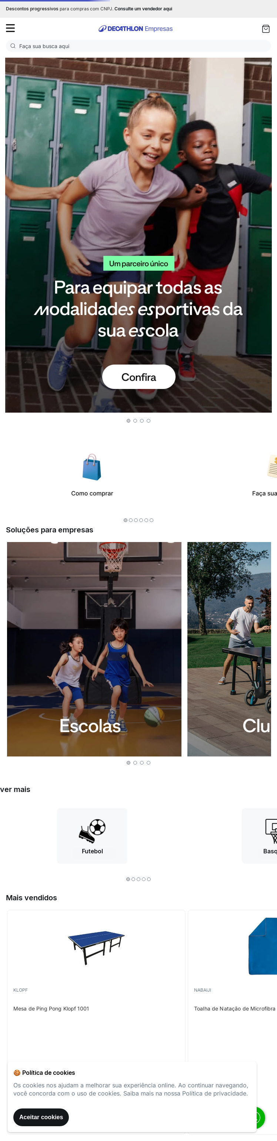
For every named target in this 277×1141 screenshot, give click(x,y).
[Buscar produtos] (14, 46)
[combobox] (138, 46)
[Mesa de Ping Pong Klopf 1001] (96, 1022)
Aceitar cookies (41, 1117)
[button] (128, 421)
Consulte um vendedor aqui (143, 8)
